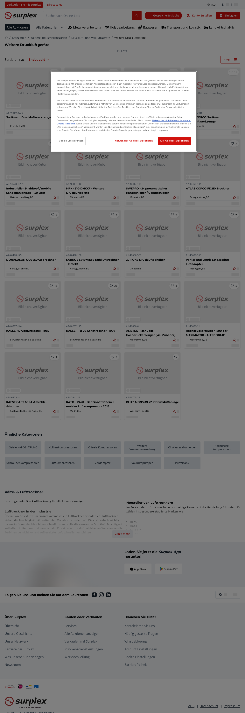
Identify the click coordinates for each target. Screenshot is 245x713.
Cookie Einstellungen (71, 141)
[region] (124, 111)
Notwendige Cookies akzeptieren (134, 141)
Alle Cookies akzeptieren (174, 141)
